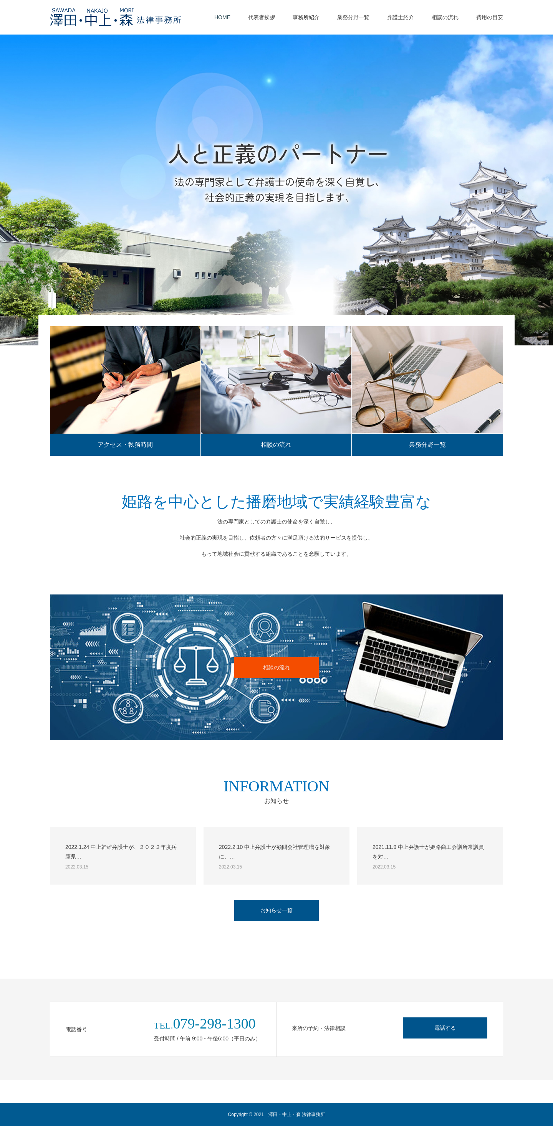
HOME (222, 17)
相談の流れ (445, 17)
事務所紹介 (306, 17)
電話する (445, 1028)
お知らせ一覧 (276, 910)
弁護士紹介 (400, 17)
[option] (276, 190)
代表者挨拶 (261, 17)
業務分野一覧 (353, 17)
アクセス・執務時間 (125, 444)
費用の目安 (489, 17)
